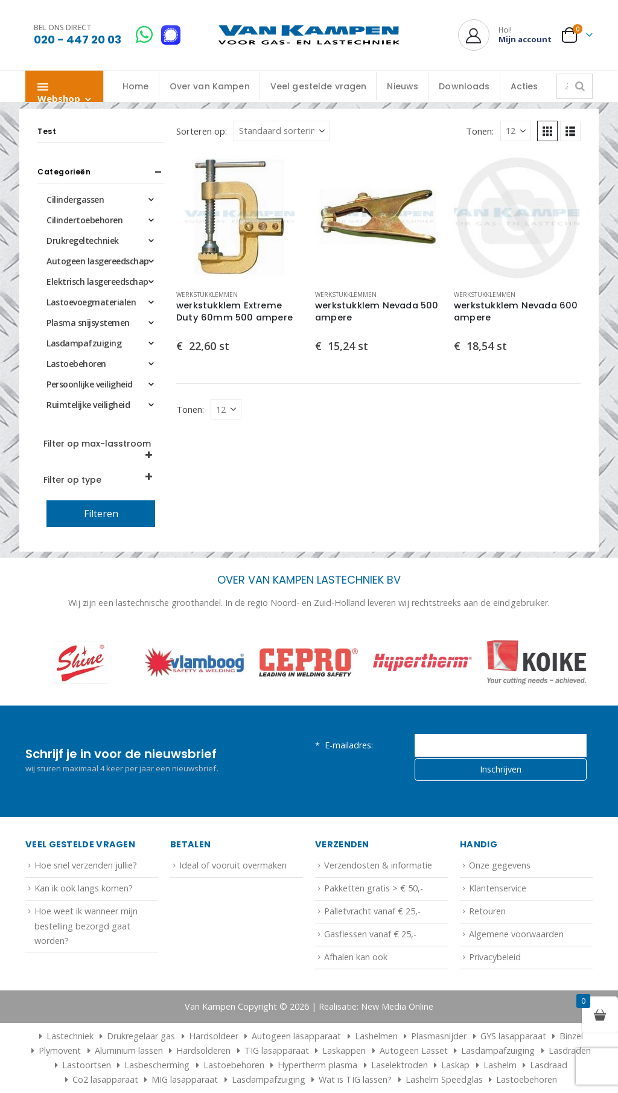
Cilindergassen (75, 199)
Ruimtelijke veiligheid (88, 404)
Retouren (487, 911)
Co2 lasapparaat (105, 1079)
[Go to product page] (239, 216)
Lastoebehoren (76, 363)
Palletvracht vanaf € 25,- (372, 911)
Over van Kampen (210, 86)
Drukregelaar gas (141, 1036)
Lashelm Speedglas (444, 1079)
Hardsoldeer (213, 1036)
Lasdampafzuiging (83, 343)
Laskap (455, 1065)
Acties (524, 86)
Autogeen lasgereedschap (97, 261)
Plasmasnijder (439, 1036)
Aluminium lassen (129, 1050)
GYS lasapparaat (513, 1036)
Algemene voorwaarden (516, 934)
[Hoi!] (505, 35)
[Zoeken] (580, 86)
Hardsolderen (203, 1050)
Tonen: (480, 131)
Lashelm (500, 1065)
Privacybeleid (495, 957)
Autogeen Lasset (414, 1050)
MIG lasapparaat (184, 1079)
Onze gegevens (499, 865)
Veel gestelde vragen (318, 86)
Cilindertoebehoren (84, 220)
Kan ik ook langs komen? (83, 888)
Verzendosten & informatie (378, 865)
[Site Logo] (309, 35)
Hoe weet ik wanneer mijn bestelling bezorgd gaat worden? (86, 925)
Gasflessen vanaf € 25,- (370, 934)
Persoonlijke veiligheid (89, 384)
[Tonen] (515, 131)
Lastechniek (64, 1036)
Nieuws (402, 86)
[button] (547, 131)
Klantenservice (497, 888)
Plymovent (60, 1050)
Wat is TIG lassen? (355, 1079)
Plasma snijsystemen (88, 322)
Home (136, 86)
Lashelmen (376, 1036)
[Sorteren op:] (282, 131)
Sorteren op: (201, 131)
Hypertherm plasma (317, 1065)
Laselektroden (399, 1065)
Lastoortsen (86, 1065)
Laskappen (344, 1050)
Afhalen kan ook (355, 957)
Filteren (101, 513)
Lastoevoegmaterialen (91, 302)
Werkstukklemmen (207, 294)
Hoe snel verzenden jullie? (85, 865)
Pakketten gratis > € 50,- (373, 888)
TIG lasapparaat (276, 1050)
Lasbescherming (157, 1065)
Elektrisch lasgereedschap (97, 281)
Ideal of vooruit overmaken (233, 865)
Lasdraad (548, 1065)
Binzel (571, 1036)
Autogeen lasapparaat (296, 1036)
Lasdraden (570, 1050)
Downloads (464, 86)
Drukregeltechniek (82, 240)
